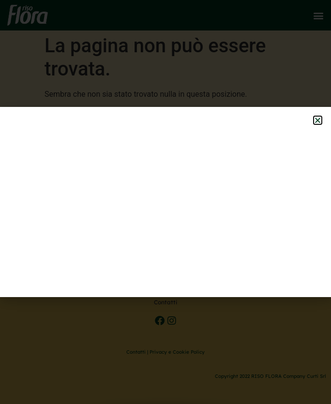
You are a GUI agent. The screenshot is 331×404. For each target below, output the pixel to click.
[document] (165, 202)
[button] (317, 120)
